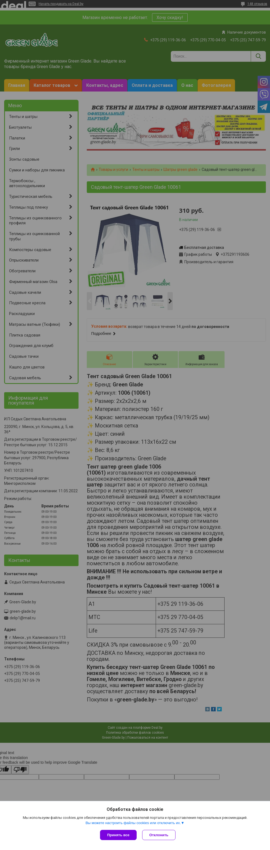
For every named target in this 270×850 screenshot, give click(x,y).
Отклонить (158, 835)
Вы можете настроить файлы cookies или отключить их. (133, 823)
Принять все (118, 835)
